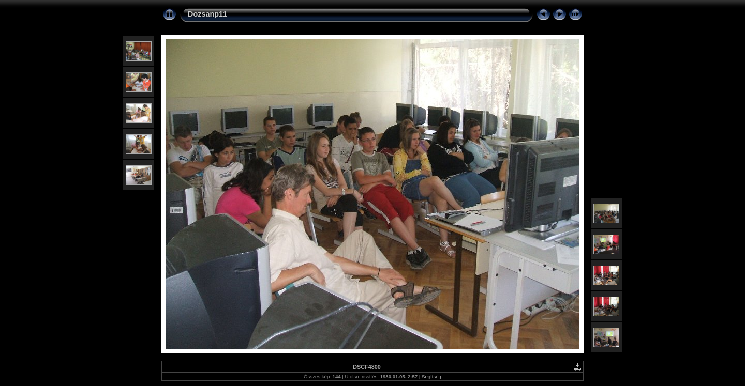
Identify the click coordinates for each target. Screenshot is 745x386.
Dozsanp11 (207, 14)
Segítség (431, 376)
